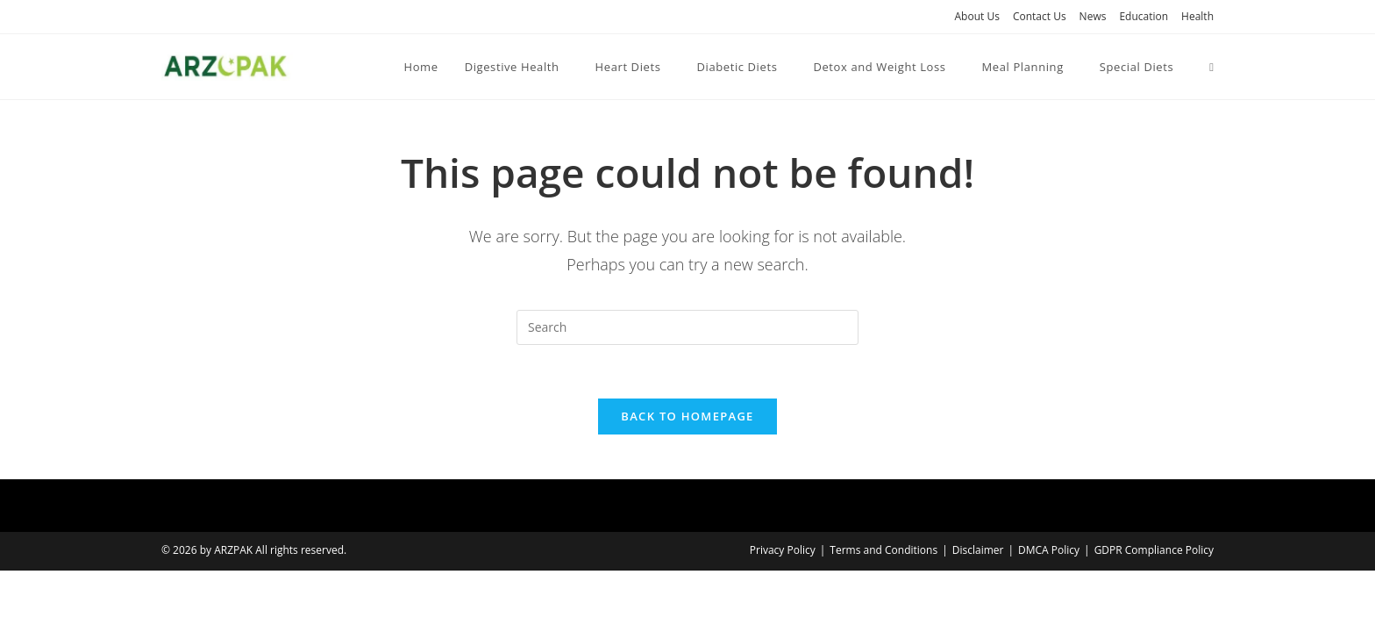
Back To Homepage (687, 416)
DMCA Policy (1048, 549)
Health (1197, 16)
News (1093, 16)
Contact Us (1039, 16)
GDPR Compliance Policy (1154, 549)
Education (1143, 16)
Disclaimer (978, 549)
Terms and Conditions (883, 549)
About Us (977, 16)
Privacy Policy (783, 549)
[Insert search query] (687, 327)
